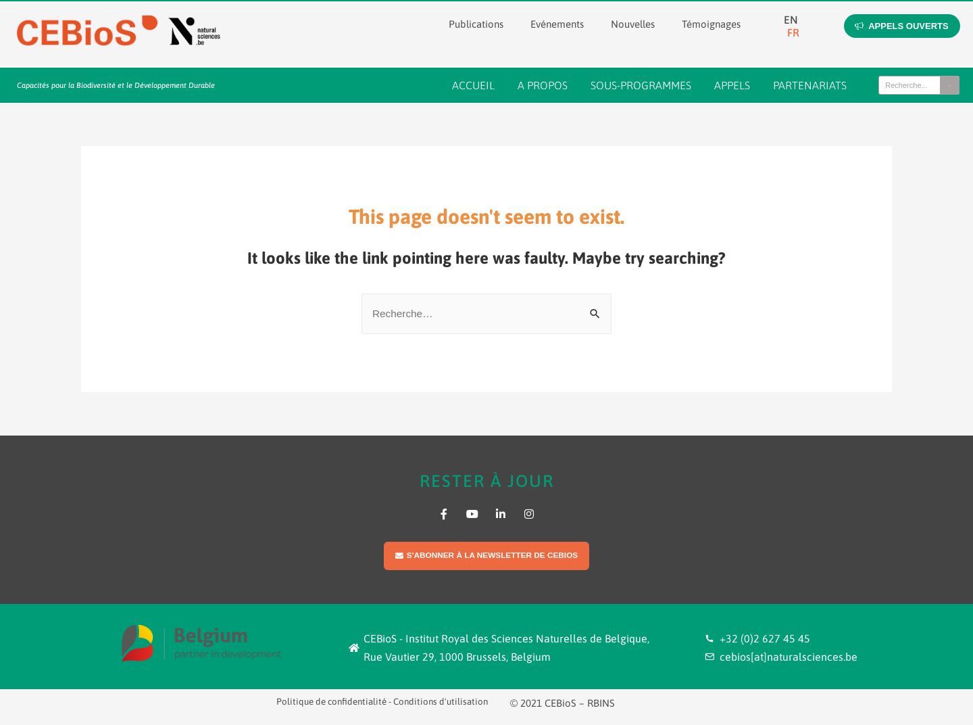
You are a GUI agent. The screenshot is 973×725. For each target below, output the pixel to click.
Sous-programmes (641, 85)
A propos (543, 85)
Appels (732, 85)
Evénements (557, 24)
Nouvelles (633, 24)
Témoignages (711, 24)
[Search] (949, 85)
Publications (476, 24)
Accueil (473, 85)
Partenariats (810, 85)
